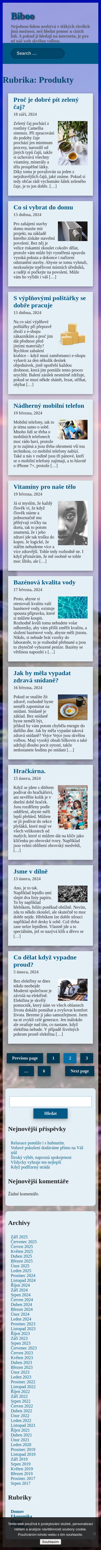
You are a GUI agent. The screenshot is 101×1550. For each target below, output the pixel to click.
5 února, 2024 (26, 972)
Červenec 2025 (24, 1241)
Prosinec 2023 (23, 1324)
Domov (17, 1511)
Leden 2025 (21, 1270)
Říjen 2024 (20, 1285)
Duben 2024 (21, 1304)
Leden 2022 (21, 1420)
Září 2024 (19, 1290)
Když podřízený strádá (30, 1167)
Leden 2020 (21, 1444)
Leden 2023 (21, 1377)
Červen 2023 (22, 1353)
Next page (80, 1071)
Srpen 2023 (20, 1343)
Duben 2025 (21, 1256)
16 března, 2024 (27, 687)
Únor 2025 (20, 1266)
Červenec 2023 (24, 1348)
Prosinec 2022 (23, 1382)
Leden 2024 (21, 1319)
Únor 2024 (20, 1314)
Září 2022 (19, 1396)
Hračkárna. (29, 770)
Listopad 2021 (23, 1425)
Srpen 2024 (20, 1295)
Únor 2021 (20, 1440)
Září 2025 (19, 1237)
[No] (94, 1533)
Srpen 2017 (20, 1483)
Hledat (50, 1113)
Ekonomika (21, 1516)
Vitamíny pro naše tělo (44, 486)
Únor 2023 (20, 1372)
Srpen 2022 (20, 1401)
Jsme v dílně (30, 871)
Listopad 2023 (23, 1328)
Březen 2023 (22, 1367)
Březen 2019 (22, 1473)
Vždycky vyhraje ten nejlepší (36, 1162)
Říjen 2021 (20, 1430)
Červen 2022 (22, 1406)
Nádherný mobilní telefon (48, 405)
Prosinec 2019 (23, 1449)
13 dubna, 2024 (27, 214)
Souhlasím (50, 1542)
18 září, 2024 (25, 114)
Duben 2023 (21, 1362)
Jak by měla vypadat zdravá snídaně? (42, 677)
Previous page (25, 1058)
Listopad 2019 (23, 1454)
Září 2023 (19, 1338)
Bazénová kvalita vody (44, 582)
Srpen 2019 (20, 1464)
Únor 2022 (20, 1415)
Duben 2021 (21, 1435)
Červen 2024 (22, 1299)
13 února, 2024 (27, 878)
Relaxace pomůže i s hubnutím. (38, 1143)
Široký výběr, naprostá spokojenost (41, 1157)
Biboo (22, 16)
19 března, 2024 (27, 413)
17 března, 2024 (27, 589)
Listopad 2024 (23, 1280)
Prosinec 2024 (23, 1275)
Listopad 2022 (23, 1386)
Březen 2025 (22, 1261)
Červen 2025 (22, 1246)
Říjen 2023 (20, 1333)
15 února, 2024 (27, 778)
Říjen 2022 (20, 1391)
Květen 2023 (22, 1357)
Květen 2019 (22, 1469)
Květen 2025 (22, 1251)
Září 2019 (19, 1459)
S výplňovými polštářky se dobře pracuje (49, 301)
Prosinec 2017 (23, 1478)
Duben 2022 (21, 1411)
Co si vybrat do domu (43, 207)
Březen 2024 (22, 1309)
